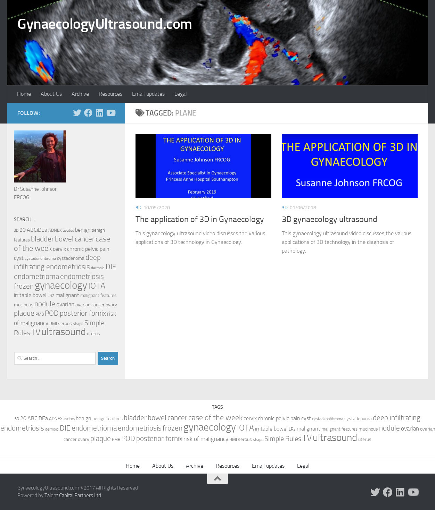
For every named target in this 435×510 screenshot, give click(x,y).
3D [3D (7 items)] (16, 230)
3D (138, 208)
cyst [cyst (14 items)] (19, 258)
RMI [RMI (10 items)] (53, 323)
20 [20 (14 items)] (22, 230)
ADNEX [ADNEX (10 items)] (55, 230)
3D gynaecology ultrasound (329, 219)
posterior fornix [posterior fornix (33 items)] (83, 313)
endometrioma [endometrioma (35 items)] (36, 276)
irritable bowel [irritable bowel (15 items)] (30, 295)
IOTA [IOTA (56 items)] (96, 286)
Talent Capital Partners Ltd (72, 495)
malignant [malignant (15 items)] (67, 295)
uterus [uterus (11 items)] (93, 334)
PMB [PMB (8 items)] (39, 314)
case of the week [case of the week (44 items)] (215, 417)
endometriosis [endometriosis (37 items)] (82, 276)
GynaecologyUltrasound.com (104, 24)
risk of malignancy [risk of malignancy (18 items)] (205, 438)
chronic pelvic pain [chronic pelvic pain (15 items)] (88, 249)
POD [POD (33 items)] (52, 313)
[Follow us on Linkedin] (99, 113)
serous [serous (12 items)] (65, 323)
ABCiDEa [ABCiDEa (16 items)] (37, 230)
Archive (80, 94)
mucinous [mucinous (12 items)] (23, 305)
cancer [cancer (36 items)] (85, 239)
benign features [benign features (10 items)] (107, 418)
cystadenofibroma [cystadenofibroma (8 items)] (40, 258)
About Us (51, 94)
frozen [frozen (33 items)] (24, 286)
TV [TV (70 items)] (35, 332)
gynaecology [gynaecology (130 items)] (61, 285)
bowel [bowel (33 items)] (64, 239)
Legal (180, 94)
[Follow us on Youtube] (110, 113)
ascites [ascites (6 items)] (68, 230)
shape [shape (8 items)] (78, 323)
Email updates (148, 94)
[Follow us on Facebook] (88, 113)
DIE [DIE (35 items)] (111, 266)
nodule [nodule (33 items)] (44, 304)
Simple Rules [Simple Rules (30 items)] (282, 438)
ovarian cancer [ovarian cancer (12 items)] (90, 305)
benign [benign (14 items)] (83, 230)
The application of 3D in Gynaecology (200, 219)
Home (24, 94)
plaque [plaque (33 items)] (24, 313)
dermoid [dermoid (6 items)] (98, 268)
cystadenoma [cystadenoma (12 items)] (70, 258)
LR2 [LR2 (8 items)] (51, 295)
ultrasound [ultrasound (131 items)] (63, 332)
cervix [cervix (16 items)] (59, 249)
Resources (110, 94)
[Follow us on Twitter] (77, 113)
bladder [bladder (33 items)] (42, 239)
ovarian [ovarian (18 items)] (65, 304)
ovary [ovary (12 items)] (111, 305)
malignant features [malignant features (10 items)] (98, 295)
